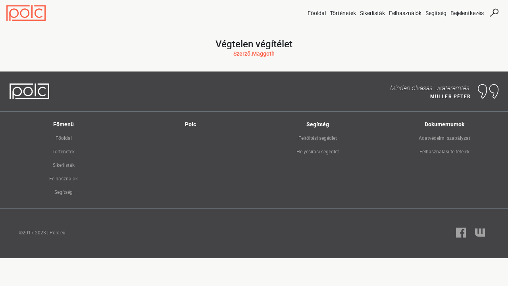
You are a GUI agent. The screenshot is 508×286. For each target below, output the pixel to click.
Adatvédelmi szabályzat (444, 138)
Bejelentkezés (467, 13)
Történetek (343, 13)
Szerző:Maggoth (254, 53)
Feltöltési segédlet (317, 138)
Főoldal (317, 13)
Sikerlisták (372, 13)
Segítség (435, 13)
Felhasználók (405, 13)
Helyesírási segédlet (317, 151)
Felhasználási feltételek (444, 151)
